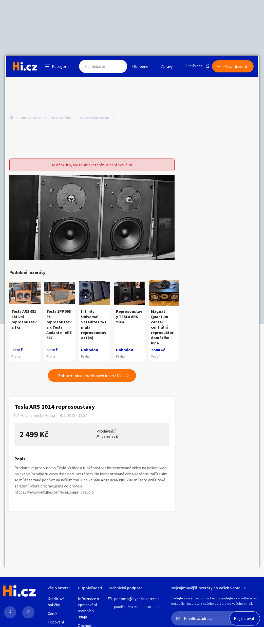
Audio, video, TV (31, 118)
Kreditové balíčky (56, 601)
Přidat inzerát (236, 66)
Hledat (114, 66)
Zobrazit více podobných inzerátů (89, 376)
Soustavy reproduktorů (94, 118)
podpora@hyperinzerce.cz (136, 598)
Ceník (52, 613)
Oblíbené (136, 66)
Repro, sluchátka (60, 118)
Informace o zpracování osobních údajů (88, 607)
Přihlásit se (190, 66)
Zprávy (162, 66)
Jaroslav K (110, 437)
